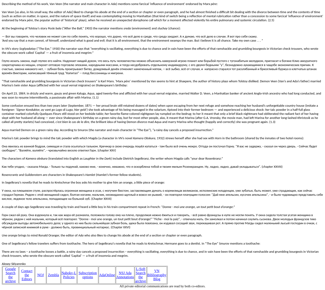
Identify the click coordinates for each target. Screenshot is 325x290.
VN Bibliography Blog (156, 275)
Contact (26, 271)
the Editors (27, 277)
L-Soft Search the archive (140, 275)
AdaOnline (107, 275)
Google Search (10, 271)
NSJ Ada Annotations (125, 275)
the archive (10, 279)
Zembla (53, 275)
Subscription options (88, 275)
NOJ (40, 275)
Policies (69, 277)
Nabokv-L (68, 273)
